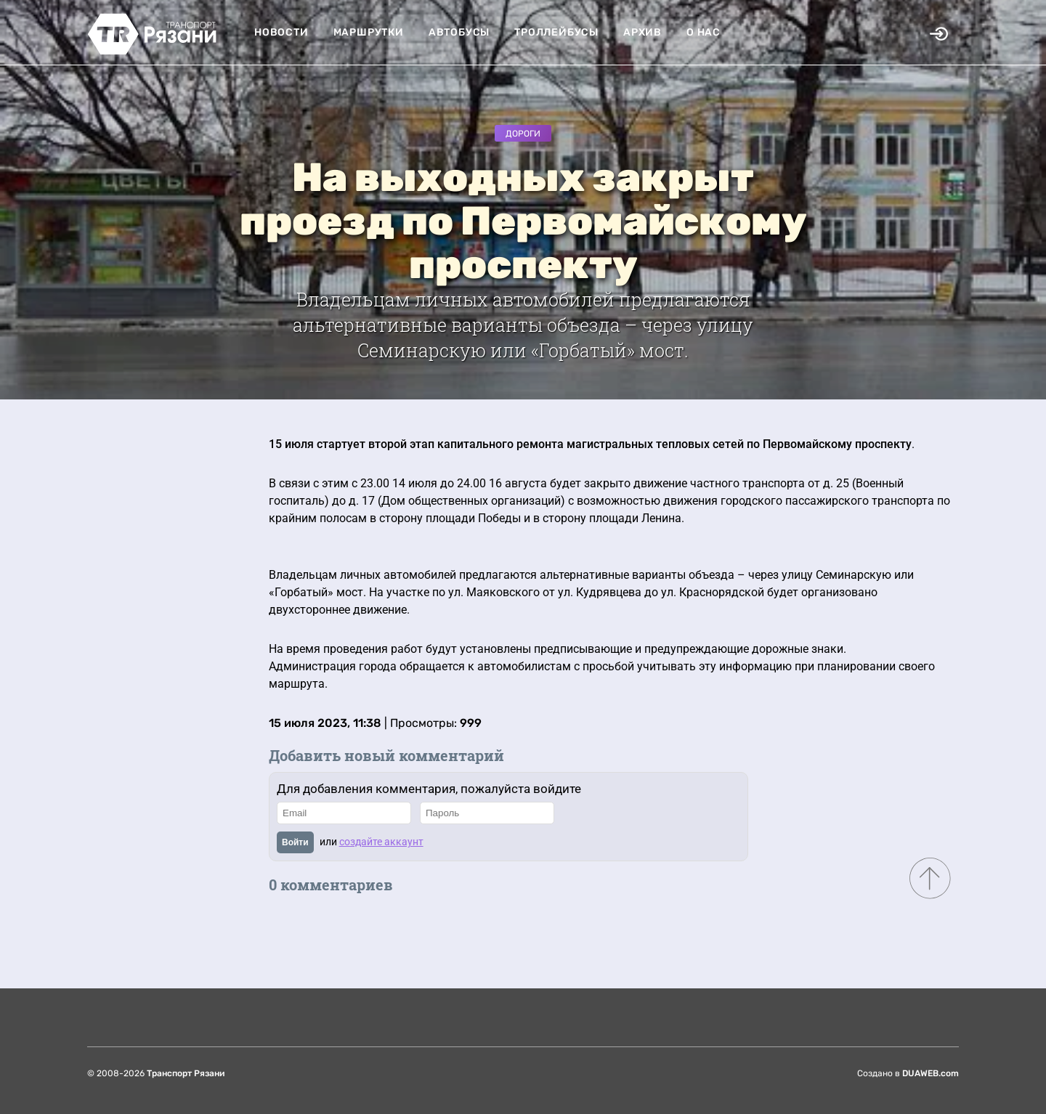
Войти (295, 842)
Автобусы (459, 32)
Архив (642, 32)
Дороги (523, 134)
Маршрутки (368, 32)
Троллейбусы (556, 32)
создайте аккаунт (381, 841)
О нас (703, 32)
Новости (281, 32)
